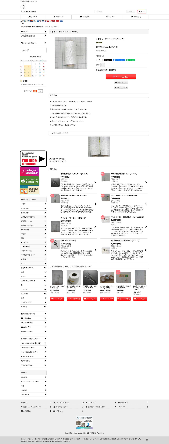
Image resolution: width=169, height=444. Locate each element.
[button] (121, 87)
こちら (137, 439)
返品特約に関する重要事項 (106, 70)
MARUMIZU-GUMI (28, 12)
